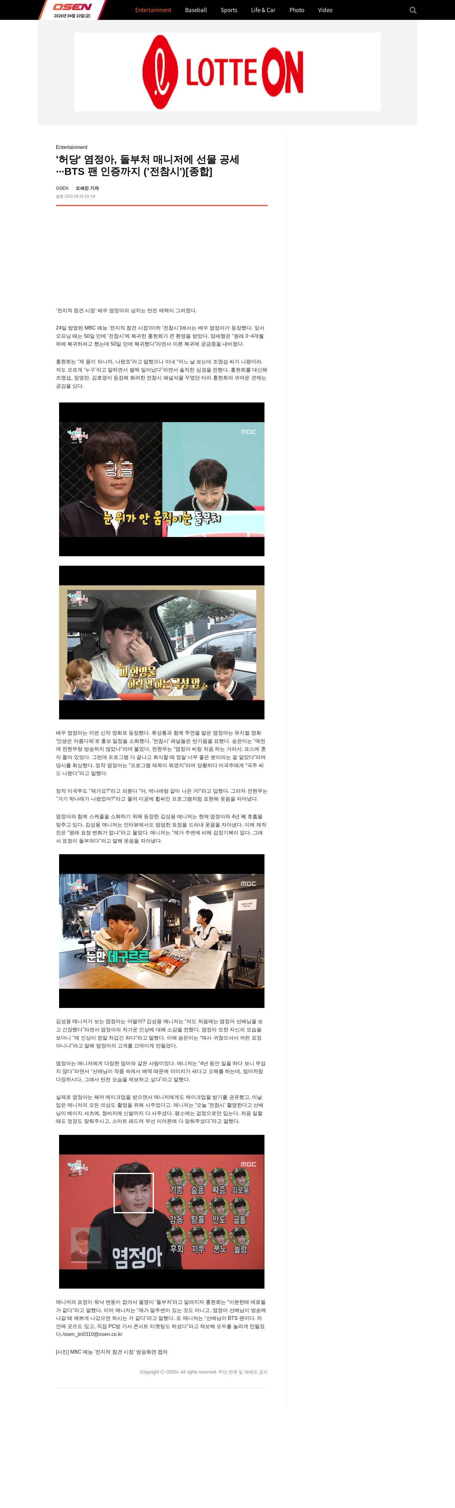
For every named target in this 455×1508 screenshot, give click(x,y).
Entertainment (72, 147)
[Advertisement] (214, 255)
